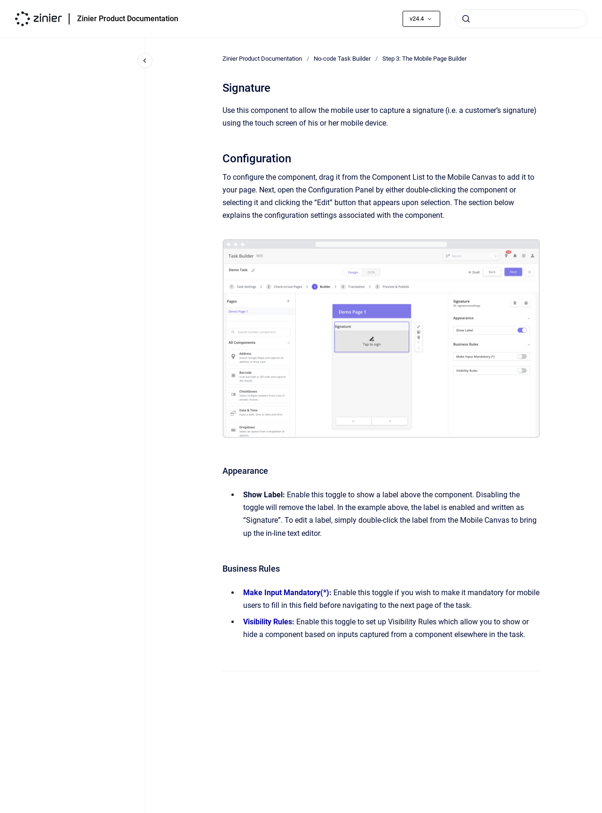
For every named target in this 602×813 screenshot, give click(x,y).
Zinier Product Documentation (127, 18)
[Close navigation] (144, 60)
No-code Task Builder (342, 58)
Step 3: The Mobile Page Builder (424, 58)
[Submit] (466, 18)
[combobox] (521, 19)
